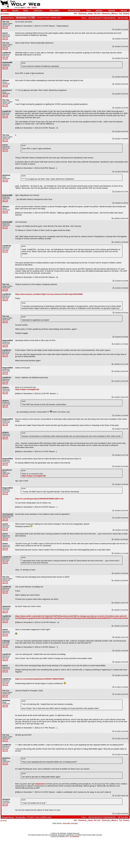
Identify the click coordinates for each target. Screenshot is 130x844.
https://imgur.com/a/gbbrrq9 (27, 389)
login (28, 7)
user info (5, 26)
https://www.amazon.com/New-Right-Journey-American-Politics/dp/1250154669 (49, 294)
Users (89, 10)
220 (111, 18)
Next (126, 18)
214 (92, 18)
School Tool (38, 10)
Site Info (124, 10)
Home (5, 10)
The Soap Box (20, 817)
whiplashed (40, 784)
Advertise (111, 10)
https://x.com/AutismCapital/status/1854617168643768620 (39, 679)
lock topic (74, 823)
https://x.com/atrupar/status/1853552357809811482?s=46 (39, 499)
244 (119, 18)
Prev (122, 18)
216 (98, 18)
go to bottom (5, 14)
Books (25, 10)
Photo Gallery (54, 10)
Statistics (99, 10)
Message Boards (74, 10)
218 (105, 18)
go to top (3, 820)
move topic (66, 823)
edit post (5, 28)
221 (114, 18)
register (34, 7)
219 (108, 18)
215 (95, 18)
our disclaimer (74, 836)
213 (89, 18)
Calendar (15, 10)
